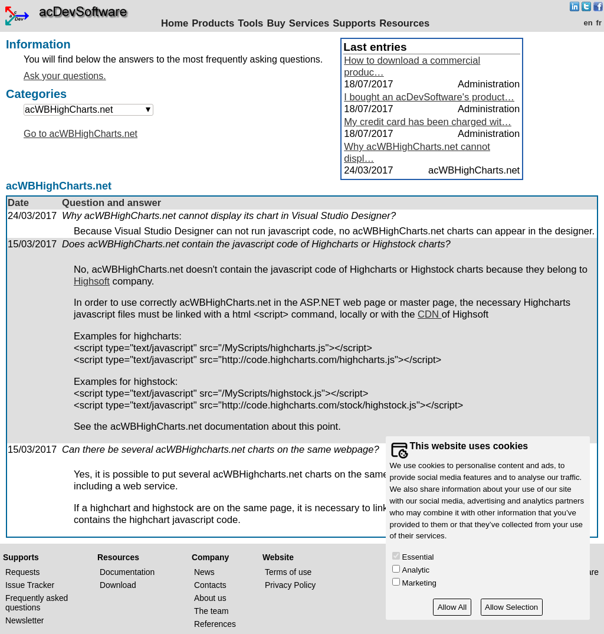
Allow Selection (511, 607)
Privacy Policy (290, 585)
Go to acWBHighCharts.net (80, 134)
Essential (418, 557)
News (204, 572)
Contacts (210, 585)
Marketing (419, 583)
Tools (250, 23)
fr (599, 22)
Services (309, 23)
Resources (404, 23)
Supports (354, 23)
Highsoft (92, 281)
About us (210, 598)
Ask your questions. (65, 76)
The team (211, 611)
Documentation (127, 572)
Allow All (452, 607)
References (215, 624)
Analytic (416, 570)
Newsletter (24, 620)
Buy (276, 23)
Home (174, 23)
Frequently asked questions (36, 602)
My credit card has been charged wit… (427, 122)
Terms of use (288, 572)
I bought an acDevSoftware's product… (429, 97)
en (587, 22)
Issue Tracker (29, 585)
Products (213, 23)
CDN (430, 314)
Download (118, 585)
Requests (22, 572)
